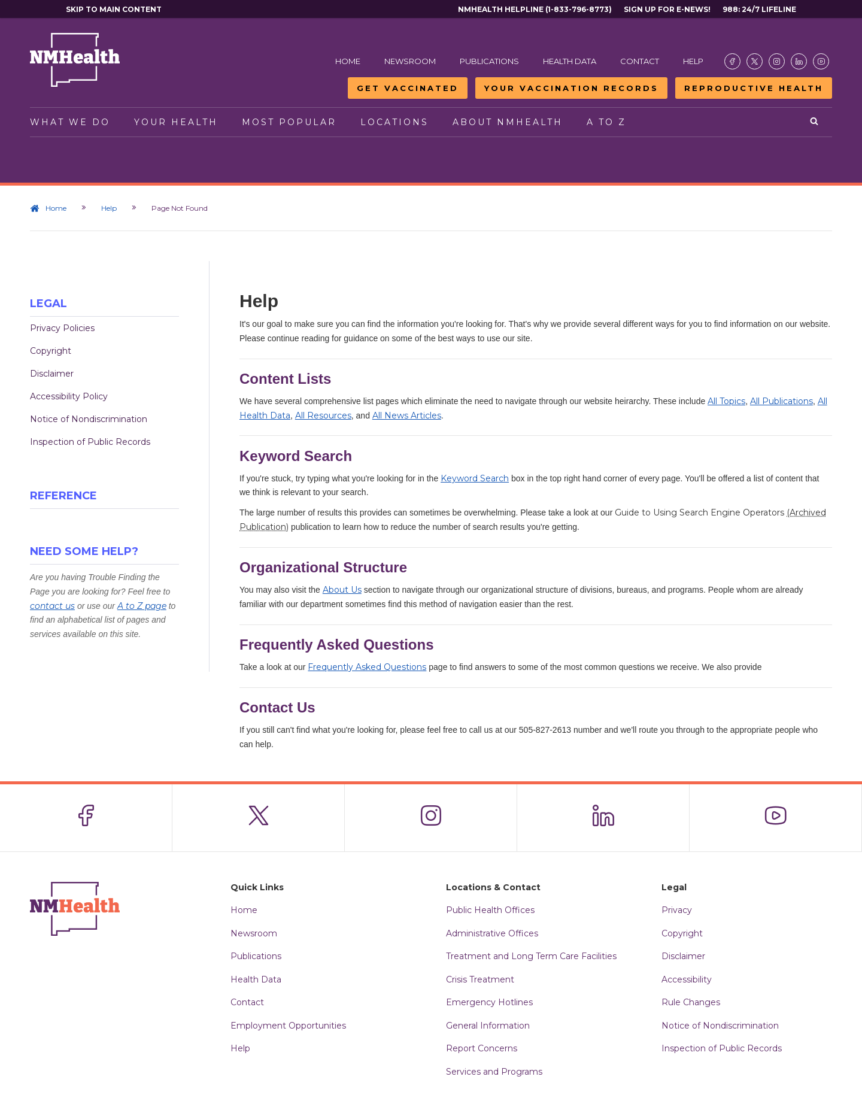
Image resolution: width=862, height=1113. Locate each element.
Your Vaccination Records (571, 88)
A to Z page (141, 606)
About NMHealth (508, 122)
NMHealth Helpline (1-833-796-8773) (535, 9)
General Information (488, 1025)
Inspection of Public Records (90, 441)
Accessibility (686, 979)
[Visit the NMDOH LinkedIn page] (799, 61)
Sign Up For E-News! (667, 9)
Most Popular (289, 122)
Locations (394, 122)
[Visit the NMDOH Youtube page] (821, 61)
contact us (52, 606)
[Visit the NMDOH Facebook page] (732, 61)
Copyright (50, 350)
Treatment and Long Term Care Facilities (531, 956)
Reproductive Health (753, 88)
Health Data (569, 61)
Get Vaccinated (408, 88)
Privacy (676, 910)
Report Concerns (481, 1048)
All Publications (781, 401)
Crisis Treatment (480, 979)
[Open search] (815, 122)
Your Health (176, 122)
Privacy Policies (62, 328)
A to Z (606, 122)
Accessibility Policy (69, 396)
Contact (639, 61)
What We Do (70, 122)
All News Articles (406, 415)
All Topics (726, 401)
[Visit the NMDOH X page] (754, 61)
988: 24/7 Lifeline (759, 9)
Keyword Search (475, 478)
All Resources (323, 415)
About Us (342, 589)
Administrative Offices (492, 933)
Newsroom (410, 61)
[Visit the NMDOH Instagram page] (777, 61)
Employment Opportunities (288, 1025)
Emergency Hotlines (489, 1002)
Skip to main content (114, 9)
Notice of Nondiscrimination (88, 419)
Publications (489, 61)
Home (347, 61)
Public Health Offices (490, 910)
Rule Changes (690, 1002)
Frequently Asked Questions (367, 667)
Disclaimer (52, 373)
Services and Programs (494, 1071)
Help (693, 61)
